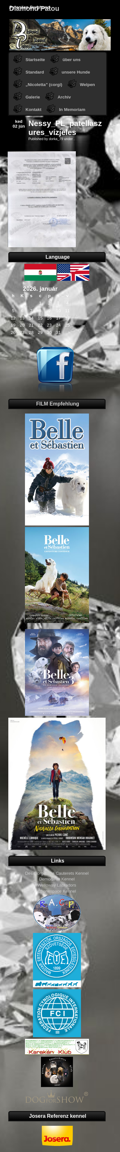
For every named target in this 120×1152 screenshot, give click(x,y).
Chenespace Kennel (57, 891)
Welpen (87, 84)
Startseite (35, 59)
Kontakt (34, 109)
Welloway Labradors (56, 885)
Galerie (33, 97)
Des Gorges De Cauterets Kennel (57, 873)
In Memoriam (72, 109)
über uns (72, 59)
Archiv (64, 97)
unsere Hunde (76, 72)
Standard (35, 72)
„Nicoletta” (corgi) (44, 84)
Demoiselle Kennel (57, 879)
